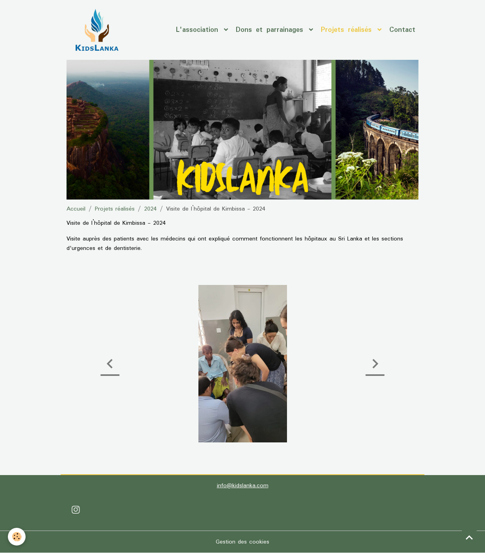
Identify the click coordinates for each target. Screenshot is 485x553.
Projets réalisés (348, 29)
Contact (402, 29)
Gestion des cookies (242, 542)
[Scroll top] (469, 537)
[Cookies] (17, 537)
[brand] (98, 30)
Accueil (76, 209)
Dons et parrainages (271, 29)
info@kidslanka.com (242, 485)
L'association (199, 29)
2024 (150, 209)
